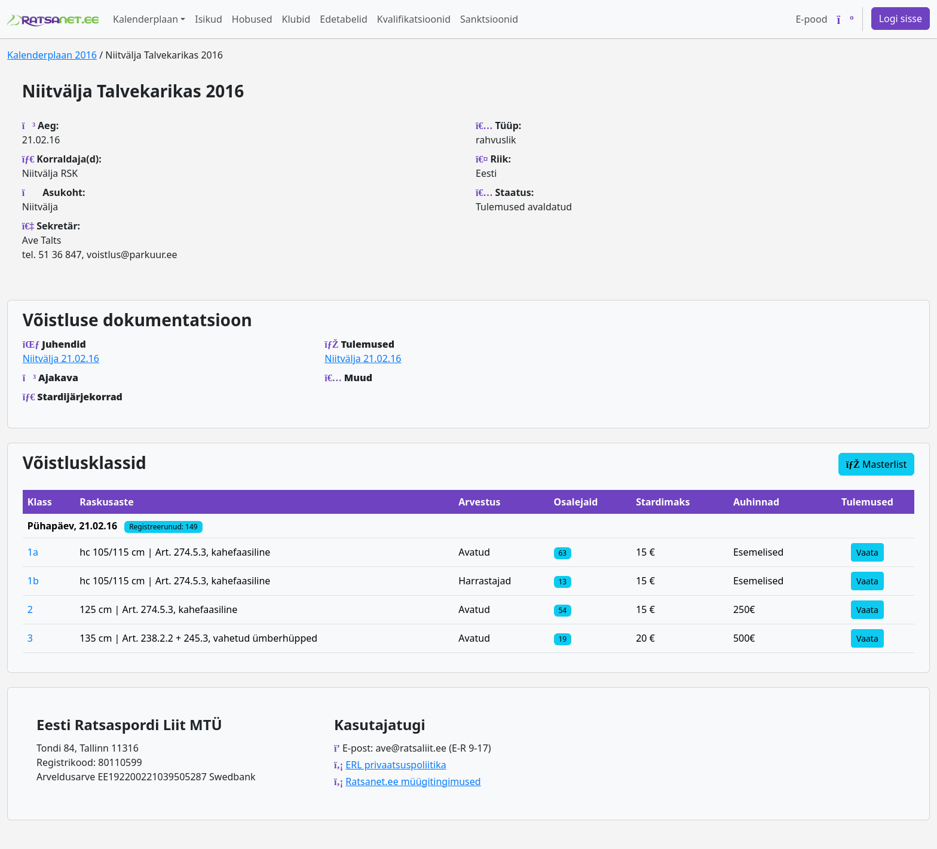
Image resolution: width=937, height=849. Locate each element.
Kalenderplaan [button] (145, 19)
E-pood (811, 19)
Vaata (867, 552)
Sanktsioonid (489, 19)
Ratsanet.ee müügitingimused (412, 781)
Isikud (208, 19)
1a (32, 552)
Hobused (252, 19)
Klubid (296, 19)
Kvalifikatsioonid (414, 19)
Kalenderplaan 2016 (52, 55)
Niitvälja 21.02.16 (61, 358)
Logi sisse (900, 18)
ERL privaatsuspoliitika (395, 764)
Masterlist (876, 464)
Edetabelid (343, 19)
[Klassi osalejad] (562, 552)
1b (33, 580)
